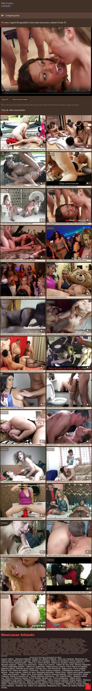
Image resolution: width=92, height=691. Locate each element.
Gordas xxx (47, 678)
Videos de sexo (29, 672)
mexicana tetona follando (33, 653)
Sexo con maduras (66, 659)
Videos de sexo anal (65, 665)
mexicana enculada (38, 652)
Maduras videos (8, 668)
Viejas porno (67, 668)
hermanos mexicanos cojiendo (47, 647)
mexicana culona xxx (21, 652)
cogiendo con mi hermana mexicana (35, 639)
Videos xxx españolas (37, 686)
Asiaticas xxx (21, 686)
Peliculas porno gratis (25, 668)
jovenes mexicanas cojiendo (52, 648)
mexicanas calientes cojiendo (72, 653)
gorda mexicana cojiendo (67, 644)
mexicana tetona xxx (52, 653)
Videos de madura (20, 670)
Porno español (79, 668)
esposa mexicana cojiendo (73, 643)
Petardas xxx (29, 680)
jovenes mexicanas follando (74, 648)
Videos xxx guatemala (35, 667)
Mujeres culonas (21, 678)
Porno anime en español (76, 667)
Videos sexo (26, 674)
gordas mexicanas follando (27, 645)
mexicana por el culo (13, 653)
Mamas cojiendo (34, 682)
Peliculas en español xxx (38, 684)
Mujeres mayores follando (55, 674)
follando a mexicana (8, 644)
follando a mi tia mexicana (27, 644)
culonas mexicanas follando (51, 643)
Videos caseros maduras (58, 680)
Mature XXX (6, 670)
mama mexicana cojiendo (33, 649)
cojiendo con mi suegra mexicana (49, 640)
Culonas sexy (41, 668)
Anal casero (17, 680)
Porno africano (44, 663)
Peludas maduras (68, 682)
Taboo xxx (32, 663)
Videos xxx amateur (59, 663)
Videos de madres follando (73, 686)
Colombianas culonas (71, 670)
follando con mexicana (47, 644)
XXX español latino (64, 676)
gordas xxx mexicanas (47, 645)
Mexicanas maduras (22, 661)
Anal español (37, 674)
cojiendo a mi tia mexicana (59, 639)
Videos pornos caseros (55, 667)
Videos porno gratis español (78, 672)
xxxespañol (41, 680)
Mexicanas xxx (81, 659)
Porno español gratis (18, 663)
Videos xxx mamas (74, 684)
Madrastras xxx (54, 686)
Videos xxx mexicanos (27, 665)
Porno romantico (75, 674)
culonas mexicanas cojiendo (28, 643)
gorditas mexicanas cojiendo (67, 645)
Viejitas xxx (37, 659)
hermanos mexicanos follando (71, 647)
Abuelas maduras (9, 665)
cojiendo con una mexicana (11, 641)
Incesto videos (7, 659)
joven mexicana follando (30, 648)
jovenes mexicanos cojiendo (11, 649)
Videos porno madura (51, 682)
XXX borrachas (54, 668)
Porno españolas (57, 684)
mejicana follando (73, 649)
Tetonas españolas (83, 665)
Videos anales (76, 680)
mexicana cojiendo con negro (67, 651)
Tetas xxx (9, 678)
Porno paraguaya (61, 678)
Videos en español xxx (19, 676)
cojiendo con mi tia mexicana (73, 640)
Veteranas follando (23, 659)
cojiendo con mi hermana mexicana (22, 640)
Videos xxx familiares (60, 661)
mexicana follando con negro (58, 652)
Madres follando (50, 659)
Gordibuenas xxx (18, 682)
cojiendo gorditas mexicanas (33, 641)
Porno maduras (76, 661)
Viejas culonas (15, 672)
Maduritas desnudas (45, 672)
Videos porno (6, 661)
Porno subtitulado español (13, 667)
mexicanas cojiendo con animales (35, 654)
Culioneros (34, 670)
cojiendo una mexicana (54, 641)
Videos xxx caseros (46, 665)
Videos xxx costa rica (17, 684)
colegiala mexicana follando (75, 641)
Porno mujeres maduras (50, 670)
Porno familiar (35, 678)
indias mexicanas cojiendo (20, 99)
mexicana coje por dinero (29, 651)
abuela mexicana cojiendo (10, 639)
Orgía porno (4, 99)
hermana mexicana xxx (26, 647)
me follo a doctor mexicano (54, 649)
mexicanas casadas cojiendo (11, 654)
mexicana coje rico (48, 651)
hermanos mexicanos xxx (10, 648)
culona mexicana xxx (8, 643)
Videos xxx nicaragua (41, 661)
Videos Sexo (60, 672)
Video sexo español (11, 674)
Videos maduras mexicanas (42, 676)
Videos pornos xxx (76, 663)
